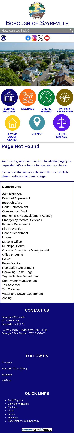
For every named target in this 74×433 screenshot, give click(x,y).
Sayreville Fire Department (20, 276)
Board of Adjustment (16, 198)
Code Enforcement (15, 207)
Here (5, 176)
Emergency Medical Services (22, 220)
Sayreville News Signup (14, 368)
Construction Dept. (15, 211)
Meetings (13, 417)
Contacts (12, 407)
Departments (11, 186)
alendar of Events (19, 403)
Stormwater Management (19, 280)
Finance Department (16, 224)
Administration (12, 194)
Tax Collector (11, 289)
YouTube (6, 380)
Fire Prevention (12, 228)
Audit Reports (15, 400)
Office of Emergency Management (25, 250)
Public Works (11, 263)
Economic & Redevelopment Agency (27, 215)
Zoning (7, 298)
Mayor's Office (12, 241)
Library (7, 237)
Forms (11, 414)
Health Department (15, 233)
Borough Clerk (12, 202)
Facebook (7, 362)
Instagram (7, 374)
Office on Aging (12, 254)
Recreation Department (18, 267)
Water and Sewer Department (22, 293)
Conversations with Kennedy (23, 421)
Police (6, 259)
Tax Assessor (11, 285)
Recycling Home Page (17, 272)
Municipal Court (13, 246)
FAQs (11, 410)
